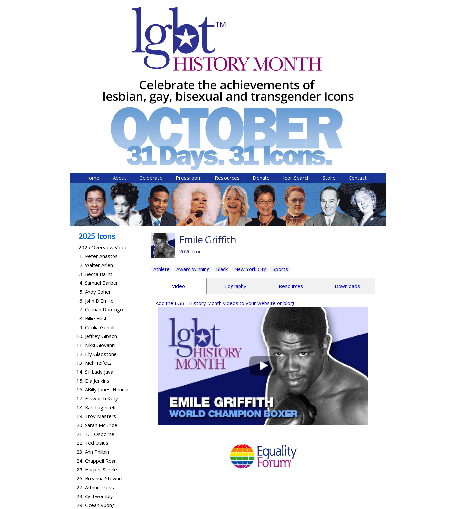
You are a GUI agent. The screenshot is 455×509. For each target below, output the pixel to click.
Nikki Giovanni (100, 230)
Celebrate (150, 63)
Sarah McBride (101, 310)
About (120, 63)
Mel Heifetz (98, 248)
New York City (250, 154)
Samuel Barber (101, 168)
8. (81, 203)
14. (79, 257)
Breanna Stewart (104, 363)
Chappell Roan (101, 345)
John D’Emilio (99, 185)
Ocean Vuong (100, 390)
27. (79, 372)
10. (79, 221)
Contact (358, 63)
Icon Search (296, 63)
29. (79, 390)
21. (79, 319)
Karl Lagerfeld (101, 292)
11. (79, 230)
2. (81, 150)
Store (329, 63)
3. (81, 159)
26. (79, 363)
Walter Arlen (99, 150)
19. (79, 301)
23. (79, 337)
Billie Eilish (96, 203)
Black (222, 154)
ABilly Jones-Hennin (106, 274)
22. (79, 328)
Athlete (161, 154)
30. (79, 399)
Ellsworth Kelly (101, 283)
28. (79, 381)
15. (79, 265)
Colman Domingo (104, 194)
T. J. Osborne (99, 319)
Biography (234, 171)
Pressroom (189, 63)
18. (79, 292)
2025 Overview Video (103, 132)
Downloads (347, 171)
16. (79, 274)
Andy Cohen (98, 177)
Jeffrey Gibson (101, 221)
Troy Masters (100, 301)
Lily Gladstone (101, 239)
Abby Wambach (102, 399)
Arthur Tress (99, 372)
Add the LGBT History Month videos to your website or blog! (225, 188)
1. (81, 141)
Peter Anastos (101, 141)
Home (92, 63)
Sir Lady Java (99, 257)
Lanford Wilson (101, 408)
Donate (261, 63)
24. (79, 345)
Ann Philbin (97, 337)
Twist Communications (360, 505)
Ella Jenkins (97, 265)
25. (79, 354)
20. (79, 310)
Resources (227, 63)
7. (81, 194)
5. (81, 177)
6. (81, 185)
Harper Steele (101, 354)
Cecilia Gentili (99, 212)
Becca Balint (98, 159)
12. (79, 239)
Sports (280, 154)
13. (79, 248)
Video (178, 171)
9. (81, 212)
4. (81, 168)
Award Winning (193, 154)
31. (79, 408)
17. (79, 283)
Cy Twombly (99, 381)
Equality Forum (147, 505)
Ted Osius (96, 328)
